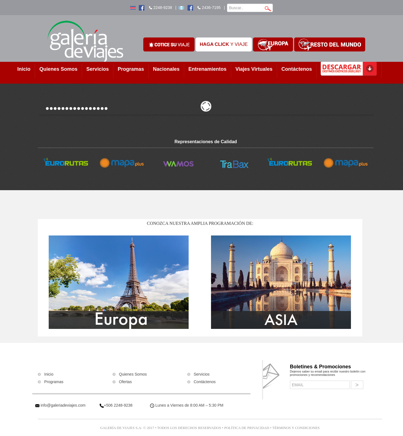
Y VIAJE (224, 44)
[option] (65, 162)
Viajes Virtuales (253, 69)
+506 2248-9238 (118, 405)
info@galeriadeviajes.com (63, 405)
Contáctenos (296, 69)
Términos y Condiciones (296, 428)
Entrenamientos (207, 69)
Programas (131, 69)
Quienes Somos (58, 69)
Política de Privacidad (246, 428)
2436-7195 (211, 7)
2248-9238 (162, 7)
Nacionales (166, 69)
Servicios (97, 69)
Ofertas (125, 382)
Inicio (24, 69)
